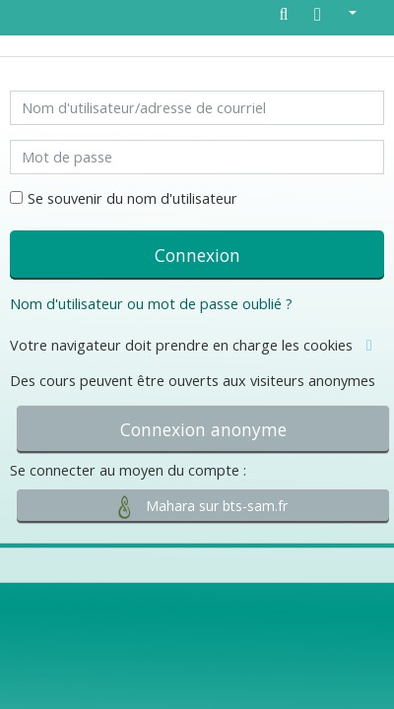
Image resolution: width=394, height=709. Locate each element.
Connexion (197, 255)
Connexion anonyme (203, 429)
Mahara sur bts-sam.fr (203, 507)
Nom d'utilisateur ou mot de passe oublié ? (151, 303)
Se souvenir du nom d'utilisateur (132, 198)
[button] (335, 16)
